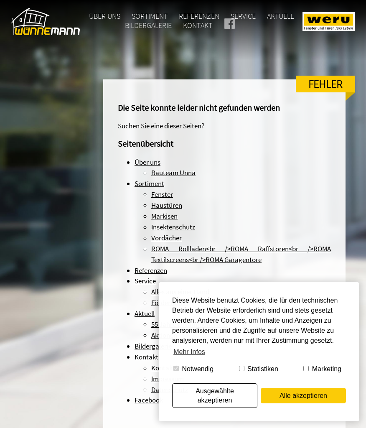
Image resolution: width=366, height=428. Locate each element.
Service (243, 16)
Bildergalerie (148, 25)
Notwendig (193, 368)
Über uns (104, 16)
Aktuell (280, 16)
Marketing (322, 368)
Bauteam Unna (173, 172)
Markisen (164, 216)
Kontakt (197, 25)
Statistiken (258, 368)
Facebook (240, 25)
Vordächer (166, 237)
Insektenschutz (173, 227)
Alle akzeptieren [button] (303, 395)
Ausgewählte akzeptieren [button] (215, 395)
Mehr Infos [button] (189, 351)
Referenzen (199, 16)
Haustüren (166, 205)
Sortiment (150, 16)
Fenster (162, 194)
